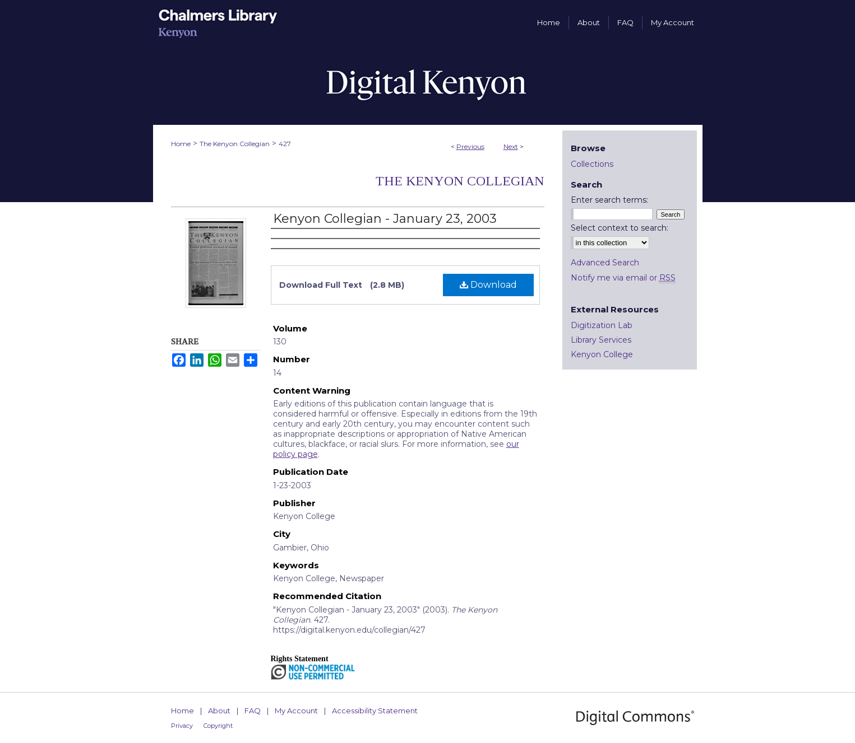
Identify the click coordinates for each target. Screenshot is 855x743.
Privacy (182, 726)
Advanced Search (605, 263)
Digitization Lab (601, 325)
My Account (296, 710)
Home (181, 143)
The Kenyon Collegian (235, 143)
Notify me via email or (623, 278)
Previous (470, 146)
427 (285, 143)
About (219, 710)
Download (488, 284)
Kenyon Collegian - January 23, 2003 (385, 218)
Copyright (218, 726)
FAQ (252, 710)
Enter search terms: (609, 200)
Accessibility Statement (375, 710)
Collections (592, 164)
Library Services (601, 340)
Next (510, 146)
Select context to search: (619, 228)
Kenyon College (602, 354)
